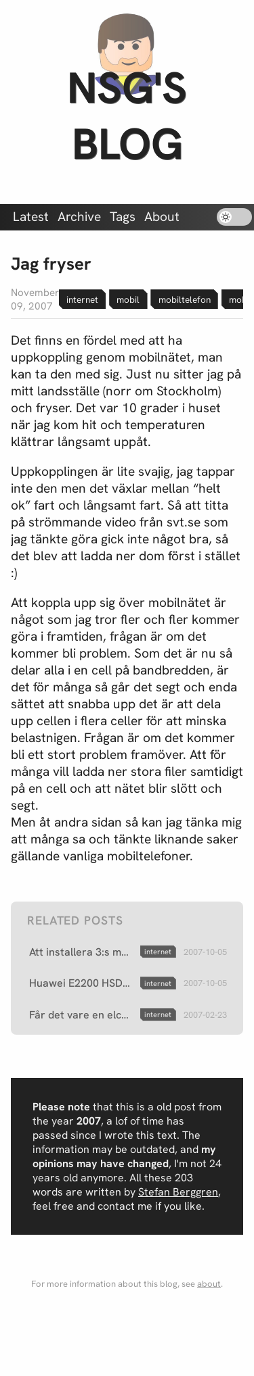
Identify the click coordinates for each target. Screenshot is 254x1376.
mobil (128, 299)
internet (82, 299)
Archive (79, 216)
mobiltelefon (184, 299)
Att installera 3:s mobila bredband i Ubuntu (82, 952)
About (161, 216)
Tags (122, 216)
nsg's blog (127, 115)
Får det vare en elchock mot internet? (82, 1015)
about (209, 1283)
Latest (31, 216)
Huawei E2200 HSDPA (82, 983)
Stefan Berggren (178, 1192)
